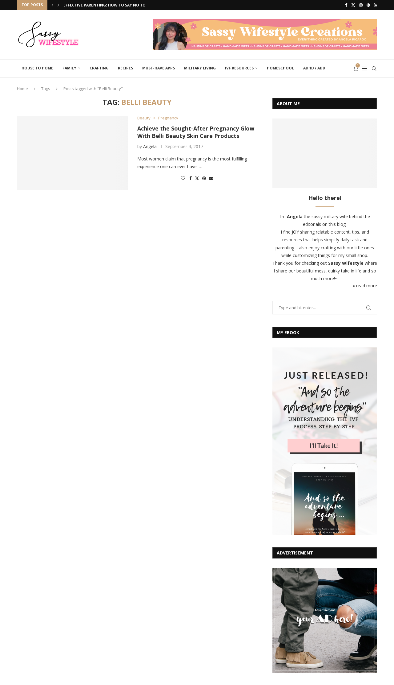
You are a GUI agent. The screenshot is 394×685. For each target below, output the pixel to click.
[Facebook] (346, 5)
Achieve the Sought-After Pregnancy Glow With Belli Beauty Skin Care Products (195, 132)
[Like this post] (183, 178)
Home (22, 88)
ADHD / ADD (314, 68)
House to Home (37, 68)
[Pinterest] (368, 5)
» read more (365, 286)
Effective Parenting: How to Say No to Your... (112, 5)
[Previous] (52, 5)
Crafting (99, 68)
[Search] (374, 68)
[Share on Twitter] (197, 178)
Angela (150, 146)
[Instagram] (361, 5)
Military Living (200, 68)
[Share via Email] (211, 178)
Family (69, 68)
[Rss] (375, 5)
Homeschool (280, 68)
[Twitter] (353, 5)
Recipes (125, 68)
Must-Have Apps (158, 68)
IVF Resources (239, 68)
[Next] (58, 5)
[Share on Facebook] (190, 178)
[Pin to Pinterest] (204, 178)
